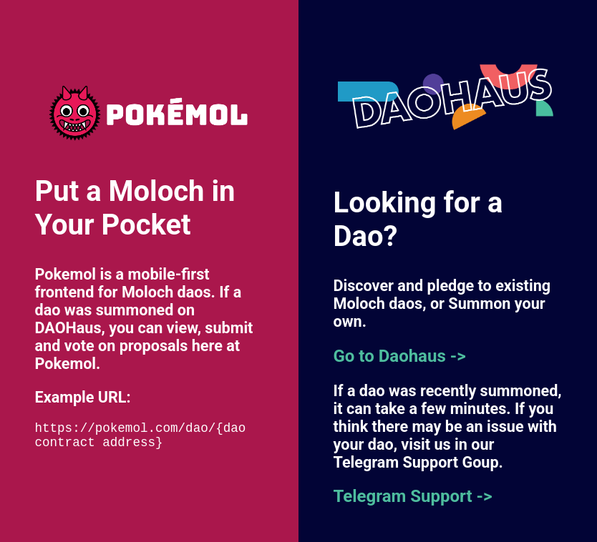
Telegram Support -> (413, 496)
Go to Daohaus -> (400, 356)
